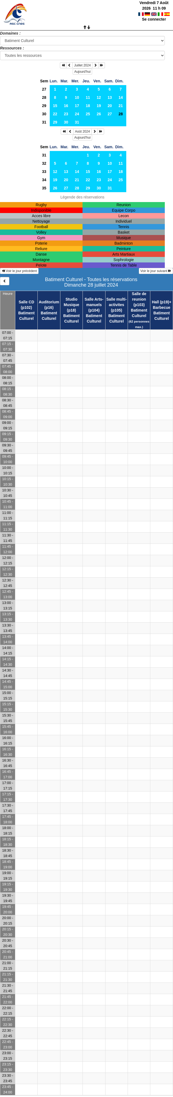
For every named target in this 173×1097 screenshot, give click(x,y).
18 (88, 105)
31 (44, 122)
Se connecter (154, 19)
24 (77, 114)
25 (88, 114)
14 (121, 97)
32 (44, 163)
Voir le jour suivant (155, 271)
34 (44, 180)
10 (77, 97)
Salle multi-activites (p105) (116, 304)
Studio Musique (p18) (71, 304)
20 (110, 105)
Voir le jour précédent (19, 271)
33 (44, 171)
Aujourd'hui (82, 72)
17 (77, 105)
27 (44, 89)
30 (44, 114)
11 (88, 97)
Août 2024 (82, 131)
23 (66, 114)
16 (66, 105)
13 (110, 97)
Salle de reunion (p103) (139, 299)
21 (121, 105)
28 (44, 97)
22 (55, 114)
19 (99, 105)
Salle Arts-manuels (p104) (94, 304)
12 (99, 97)
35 (44, 188)
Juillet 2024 (82, 65)
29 (44, 105)
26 (99, 114)
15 (55, 105)
